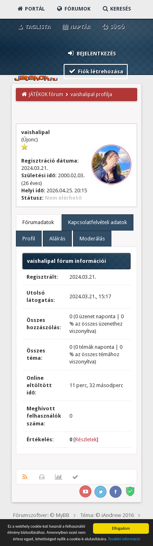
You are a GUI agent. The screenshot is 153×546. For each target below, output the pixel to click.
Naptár (75, 27)
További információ (124, 539)
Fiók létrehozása (95, 71)
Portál (30, 9)
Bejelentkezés (91, 53)
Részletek (86, 439)
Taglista (33, 27)
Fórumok (73, 9)
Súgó (112, 27)
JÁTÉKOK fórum (46, 94)
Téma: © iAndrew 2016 (107, 515)
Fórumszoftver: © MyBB (41, 515)
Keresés (116, 9)
